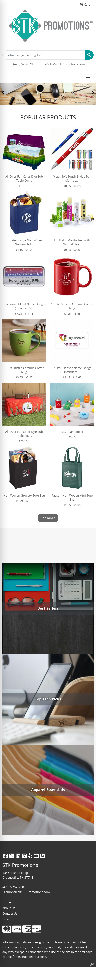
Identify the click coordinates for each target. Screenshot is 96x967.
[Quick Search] (43, 55)
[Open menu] (88, 78)
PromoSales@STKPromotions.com (61, 64)
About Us (8, 908)
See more (48, 518)
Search (7, 919)
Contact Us (9, 913)
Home (6, 902)
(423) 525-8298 (24, 64)
